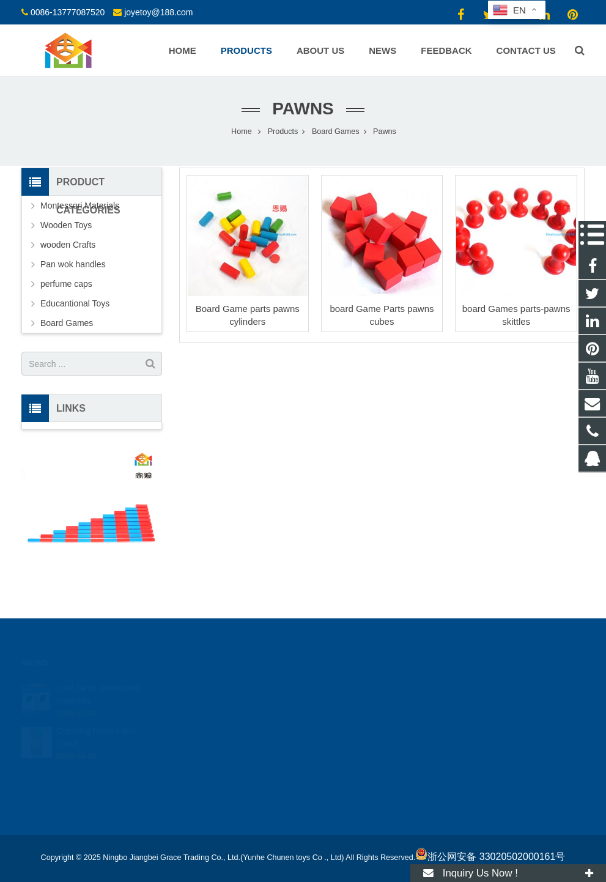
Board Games (66, 323)
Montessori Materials (79, 205)
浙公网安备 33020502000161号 (490, 856)
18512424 (343, 685)
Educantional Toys (74, 303)
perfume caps (66, 284)
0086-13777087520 (68, 12)
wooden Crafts (67, 245)
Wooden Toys (66, 225)
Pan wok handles (73, 264)
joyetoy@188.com (158, 12)
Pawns (303, 108)
